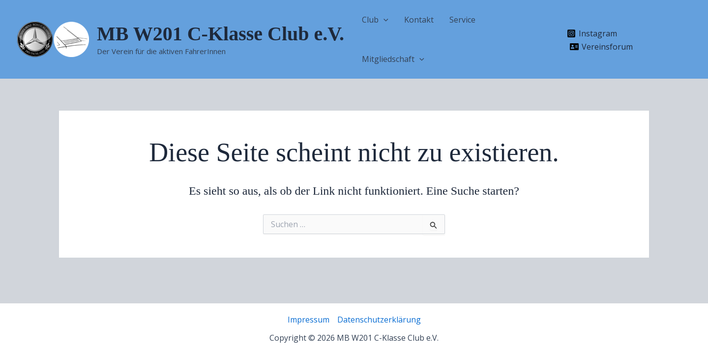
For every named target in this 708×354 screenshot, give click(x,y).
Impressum (308, 319)
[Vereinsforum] (601, 46)
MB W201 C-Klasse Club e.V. (220, 34)
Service (462, 19)
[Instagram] (592, 33)
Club (375, 19)
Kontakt (419, 19)
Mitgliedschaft (393, 59)
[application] (383, 19)
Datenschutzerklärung (379, 319)
